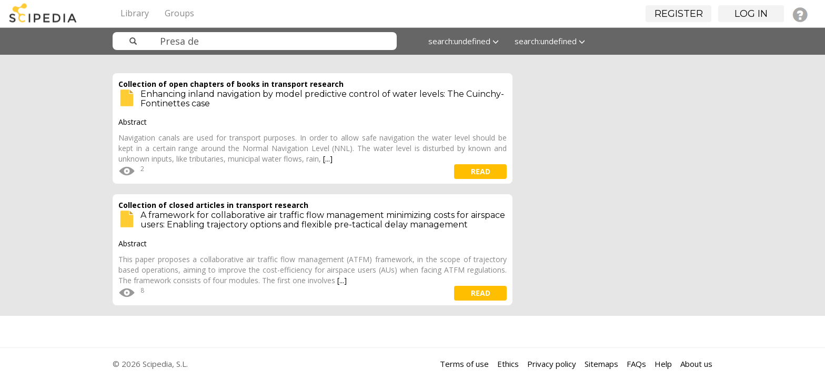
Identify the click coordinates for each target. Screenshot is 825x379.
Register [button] (679, 13)
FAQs (636, 363)
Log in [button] (751, 13)
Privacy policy (551, 363)
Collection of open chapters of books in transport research (231, 84)
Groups (179, 13)
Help (663, 363)
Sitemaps (601, 363)
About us (696, 363)
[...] (328, 159)
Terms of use (464, 363)
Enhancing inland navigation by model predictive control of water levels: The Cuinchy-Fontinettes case (322, 98)
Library (134, 13)
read (480, 171)
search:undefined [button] (463, 41)
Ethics (508, 363)
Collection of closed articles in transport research (213, 205)
